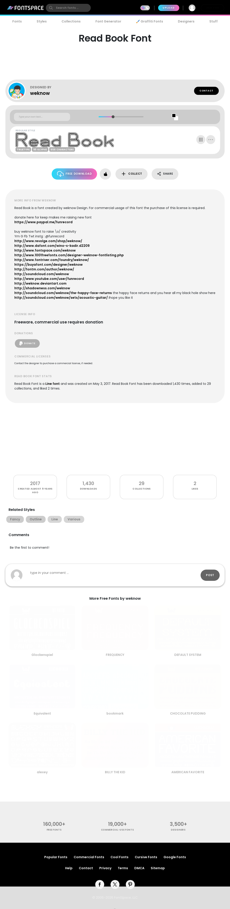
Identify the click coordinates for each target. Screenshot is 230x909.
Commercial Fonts (89, 857)
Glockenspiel (42, 655)
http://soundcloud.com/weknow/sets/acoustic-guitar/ (61, 297)
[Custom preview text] (42, 117)
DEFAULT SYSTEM (187, 655)
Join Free (212, 7)
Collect (131, 174)
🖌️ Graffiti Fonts (149, 21)
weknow (40, 93)
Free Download (74, 174)
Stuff (213, 21)
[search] (68, 8)
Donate (27, 343)
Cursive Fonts (146, 857)
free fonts (54, 829)
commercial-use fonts (117, 829)
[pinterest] (130, 884)
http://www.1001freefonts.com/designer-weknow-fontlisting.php (69, 255)
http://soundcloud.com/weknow (41, 274)
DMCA (139, 868)
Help (69, 868)
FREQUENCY (115, 655)
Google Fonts (175, 857)
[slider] (112, 116)
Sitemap (158, 868)
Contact (206, 90)
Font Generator (108, 21)
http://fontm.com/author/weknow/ (44, 269)
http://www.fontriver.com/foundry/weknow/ (51, 260)
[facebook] (99, 884)
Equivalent (42, 713)
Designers (186, 21)
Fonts (17, 21)
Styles (42, 21)
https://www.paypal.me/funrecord (43, 222)
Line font (52, 383)
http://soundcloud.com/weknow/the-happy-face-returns (63, 293)
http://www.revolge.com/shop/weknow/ (48, 241)
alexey (42, 772)
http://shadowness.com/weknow (42, 288)
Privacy (105, 868)
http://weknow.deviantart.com (40, 283)
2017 (35, 483)
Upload (169, 7)
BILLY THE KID (115, 772)
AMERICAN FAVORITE (187, 772)
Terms (123, 868)
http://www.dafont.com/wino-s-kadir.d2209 (52, 245)
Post (210, 575)
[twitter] (115, 884)
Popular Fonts (55, 857)
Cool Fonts (119, 857)
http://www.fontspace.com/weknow (45, 250)
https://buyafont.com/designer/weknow (48, 264)
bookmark (115, 713)
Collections (71, 21)
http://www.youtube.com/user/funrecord (49, 278)
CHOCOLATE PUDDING (188, 713)
